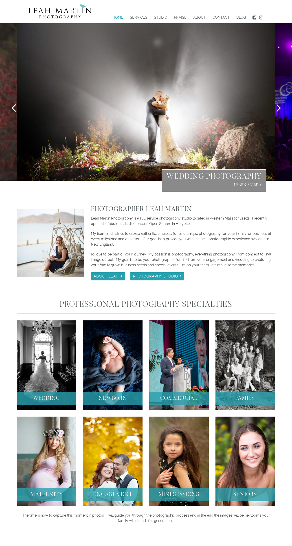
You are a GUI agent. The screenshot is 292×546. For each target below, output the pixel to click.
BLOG (241, 17)
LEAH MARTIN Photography (60, 11)
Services (138, 17)
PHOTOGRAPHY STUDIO (155, 276)
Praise (180, 17)
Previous (13, 107)
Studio (160, 17)
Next (278, 107)
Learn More (246, 185)
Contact (221, 17)
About (199, 17)
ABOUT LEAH (106, 276)
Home (117, 17)
